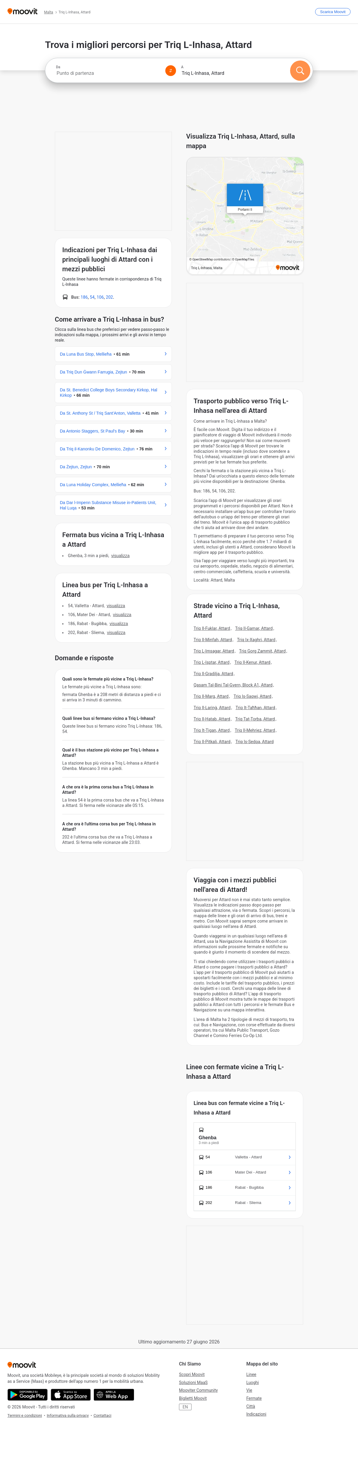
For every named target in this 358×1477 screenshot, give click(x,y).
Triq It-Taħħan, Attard (255, 707)
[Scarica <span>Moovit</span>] (333, 12)
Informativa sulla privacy (68, 1415)
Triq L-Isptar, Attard (211, 662)
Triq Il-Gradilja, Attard (213, 673)
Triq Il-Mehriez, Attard (255, 730)
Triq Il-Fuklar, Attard (212, 628)
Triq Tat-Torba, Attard (255, 719)
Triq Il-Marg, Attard (211, 696)
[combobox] (108, 73)
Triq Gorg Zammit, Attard (262, 651)
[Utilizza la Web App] (114, 1395)
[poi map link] (245, 216)
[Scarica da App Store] (71, 1395)
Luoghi (252, 1382)
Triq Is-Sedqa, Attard (255, 741)
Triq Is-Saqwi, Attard (252, 696)
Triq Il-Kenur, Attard (252, 662)
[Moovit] (22, 12)
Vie (249, 1390)
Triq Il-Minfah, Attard (213, 639)
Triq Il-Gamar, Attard (254, 628)
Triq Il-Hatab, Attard (212, 719)
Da (58, 67)
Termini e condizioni (24, 1415)
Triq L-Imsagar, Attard (214, 651)
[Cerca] (300, 71)
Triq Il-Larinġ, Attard (212, 707)
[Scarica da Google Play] (27, 1395)
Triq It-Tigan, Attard (212, 730)
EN (185, 1407)
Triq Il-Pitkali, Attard (212, 741)
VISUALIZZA (120, 555)
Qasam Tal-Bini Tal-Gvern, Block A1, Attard (233, 685)
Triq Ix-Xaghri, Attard (256, 639)
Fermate (254, 1398)
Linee (251, 1374)
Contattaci (102, 1415)
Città (250, 1406)
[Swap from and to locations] (170, 70)
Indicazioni (256, 1414)
